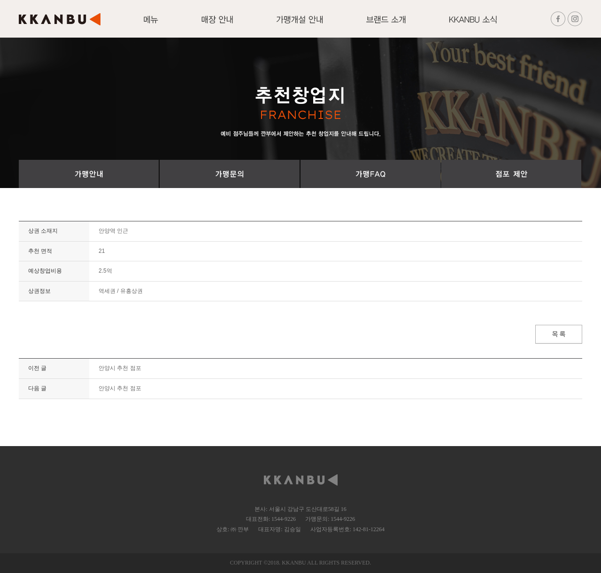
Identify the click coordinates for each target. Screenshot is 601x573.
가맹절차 (89, 174)
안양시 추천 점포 (120, 368)
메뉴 (151, 25)
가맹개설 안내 (300, 25)
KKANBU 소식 (472, 25)
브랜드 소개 (386, 25)
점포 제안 (511, 174)
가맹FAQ (370, 174)
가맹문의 (230, 174)
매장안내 (217, 25)
